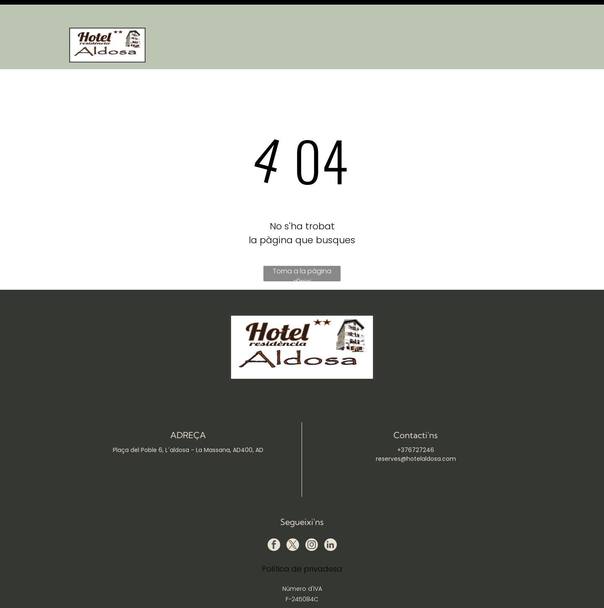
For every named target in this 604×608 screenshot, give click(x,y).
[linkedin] (330, 524)
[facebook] (274, 524)
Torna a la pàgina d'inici (302, 252)
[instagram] (311, 524)
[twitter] (292, 524)
